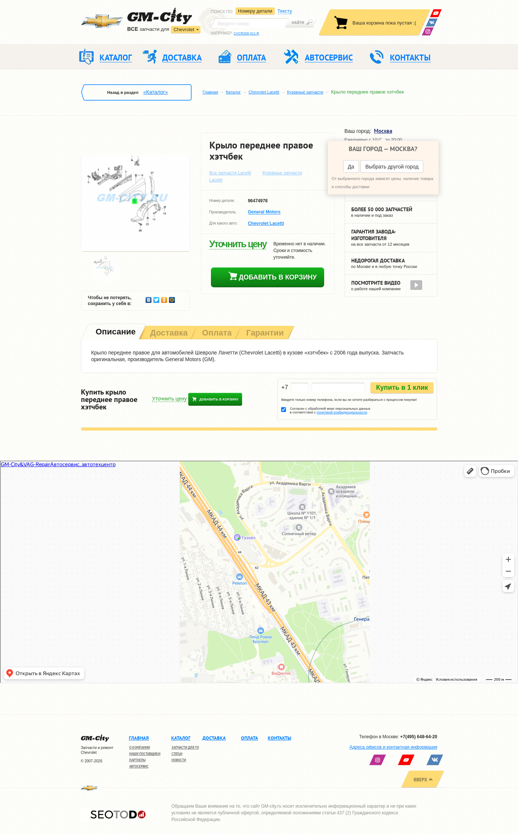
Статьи (177, 754)
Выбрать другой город (391, 167)
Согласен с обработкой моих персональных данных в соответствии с (330, 410)
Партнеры (137, 760)
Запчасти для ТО (185, 747)
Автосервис (139, 766)
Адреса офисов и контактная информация (393, 747)
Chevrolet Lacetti (263, 92)
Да (351, 167)
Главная (210, 92)
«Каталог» (155, 92)
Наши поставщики (144, 754)
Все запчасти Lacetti (230, 173)
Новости (179, 760)
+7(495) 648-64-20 (418, 736)
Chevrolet (183, 29)
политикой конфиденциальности (342, 412)
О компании (139, 747)
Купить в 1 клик (402, 387)
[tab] (115, 332)
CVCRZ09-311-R (246, 33)
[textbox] (250, 23)
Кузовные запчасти (305, 92)
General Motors (264, 212)
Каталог (233, 92)
